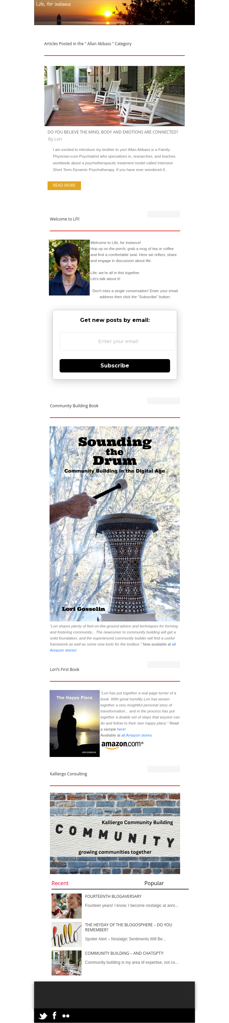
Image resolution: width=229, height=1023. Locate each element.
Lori (58, 139)
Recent (60, 883)
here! (121, 729)
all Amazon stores (136, 735)
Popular (154, 883)
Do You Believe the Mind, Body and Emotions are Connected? (113, 132)
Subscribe (114, 365)
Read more (64, 185)
